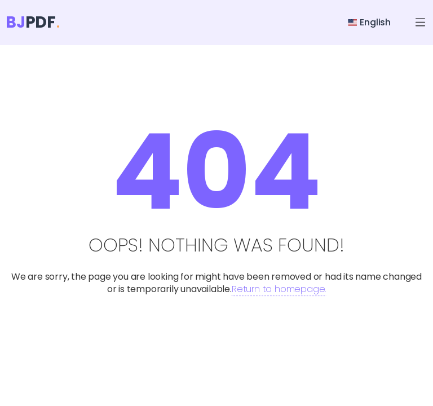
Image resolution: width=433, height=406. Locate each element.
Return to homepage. (279, 289)
